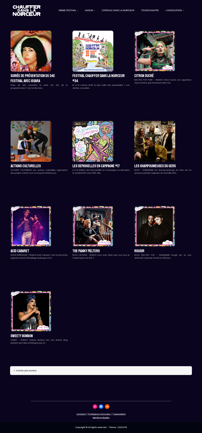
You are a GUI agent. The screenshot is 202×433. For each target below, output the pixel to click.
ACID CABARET (20, 251)
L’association (174, 10)
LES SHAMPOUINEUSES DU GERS (155, 166)
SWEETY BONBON (22, 335)
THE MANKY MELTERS (86, 251)
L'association (119, 414)
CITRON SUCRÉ (144, 75)
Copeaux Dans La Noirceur (118, 10)
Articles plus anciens (26, 370)
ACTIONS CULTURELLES (26, 166)
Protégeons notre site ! (99, 414)
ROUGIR (139, 251)
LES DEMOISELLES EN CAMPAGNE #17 (96, 166)
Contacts (81, 414)
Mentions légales (101, 417)
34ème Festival (67, 10)
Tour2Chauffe (150, 10)
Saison (89, 10)
